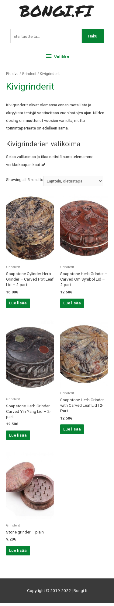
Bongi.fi (80, 590)
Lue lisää (18, 302)
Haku (92, 36)
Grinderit (29, 73)
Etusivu (12, 73)
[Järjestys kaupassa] (73, 181)
